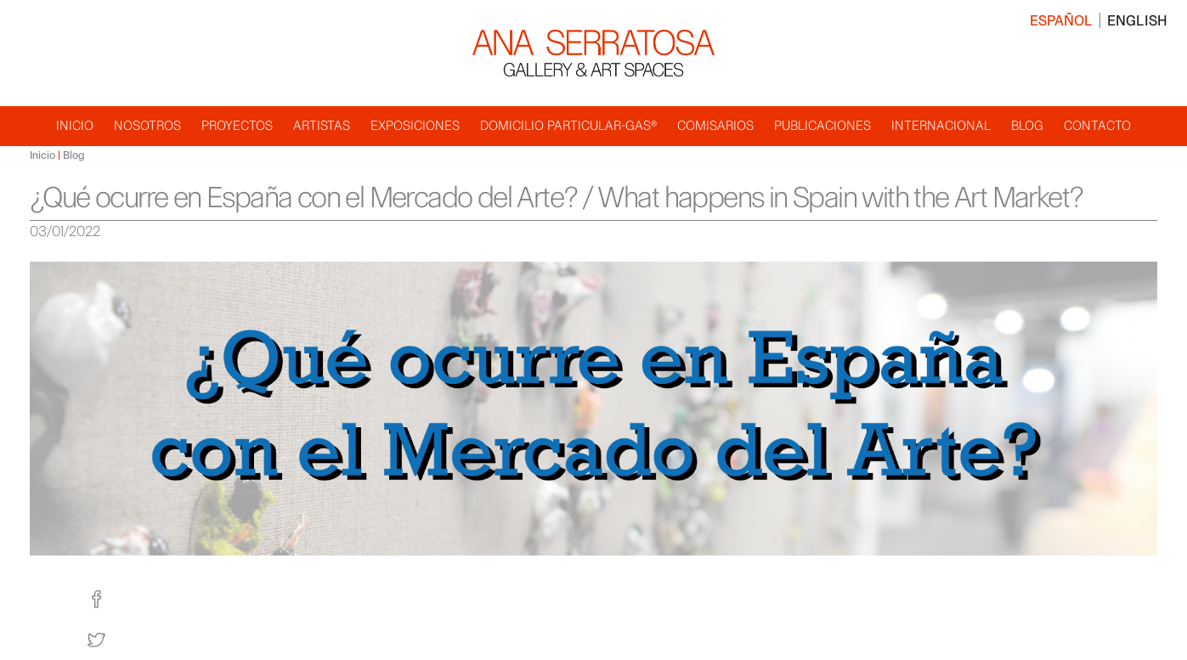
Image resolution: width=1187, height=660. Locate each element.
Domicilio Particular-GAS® (568, 125)
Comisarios (715, 125)
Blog (1027, 125)
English (1137, 20)
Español (1061, 20)
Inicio (74, 125)
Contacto (1097, 125)
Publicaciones (822, 125)
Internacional (941, 125)
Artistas (321, 125)
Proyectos (237, 125)
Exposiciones (415, 125)
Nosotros (147, 125)
